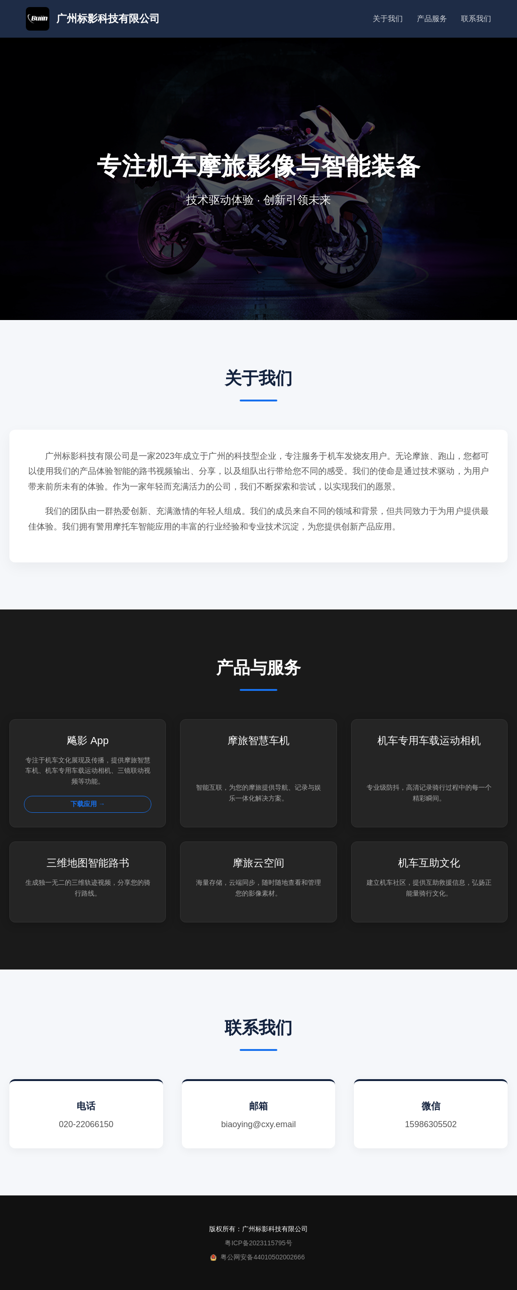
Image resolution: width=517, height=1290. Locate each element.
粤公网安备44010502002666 (262, 1257)
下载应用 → (87, 804)
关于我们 (388, 19)
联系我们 (476, 19)
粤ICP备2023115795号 (258, 1243)
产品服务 (432, 19)
